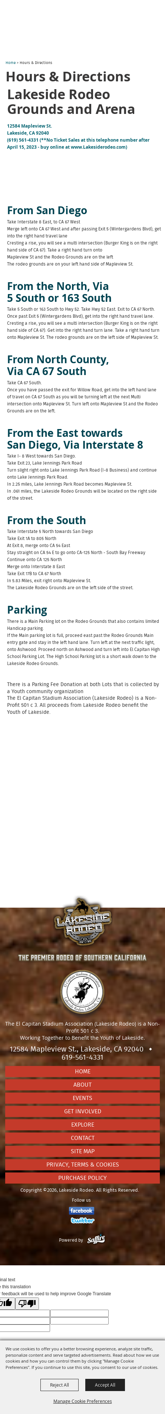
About (82, 1085)
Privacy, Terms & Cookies (82, 1165)
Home (11, 63)
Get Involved (82, 1111)
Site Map (83, 1151)
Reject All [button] (59, 1385)
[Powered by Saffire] (96, 1240)
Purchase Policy (82, 1178)
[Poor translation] (27, 1303)
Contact (83, 1138)
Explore (82, 1125)
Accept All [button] (105, 1385)
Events (82, 1098)
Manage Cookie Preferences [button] (82, 1401)
